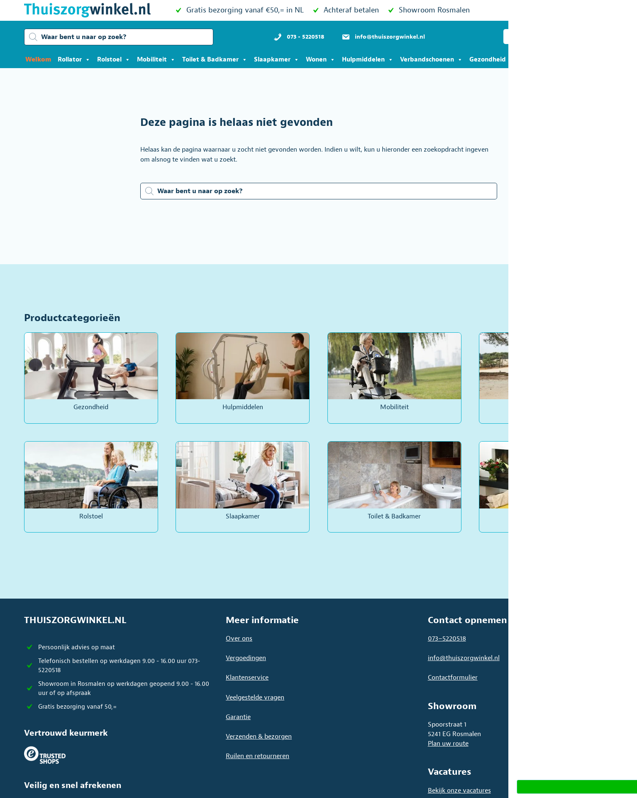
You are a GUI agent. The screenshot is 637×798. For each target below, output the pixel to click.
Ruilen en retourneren (257, 756)
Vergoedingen (246, 658)
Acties (535, 60)
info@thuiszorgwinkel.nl (464, 658)
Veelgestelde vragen (255, 697)
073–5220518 (447, 638)
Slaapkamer (276, 60)
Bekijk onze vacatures (459, 790)
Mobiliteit (156, 60)
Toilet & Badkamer (214, 60)
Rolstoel (113, 60)
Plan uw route (448, 743)
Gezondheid (492, 60)
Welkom (38, 60)
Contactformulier (453, 677)
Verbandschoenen (431, 60)
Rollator (74, 60)
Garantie (238, 717)
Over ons (239, 638)
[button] (527, 36)
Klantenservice (247, 677)
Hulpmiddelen (367, 60)
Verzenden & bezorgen (259, 736)
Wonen (320, 60)
